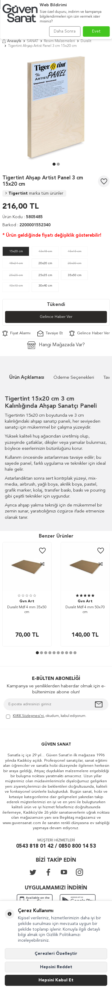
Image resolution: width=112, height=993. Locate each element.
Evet (96, 31)
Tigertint (34, 193)
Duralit (86, 41)
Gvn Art (26, 601)
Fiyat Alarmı (16, 333)
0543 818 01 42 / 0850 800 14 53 (56, 846)
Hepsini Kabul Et (56, 980)
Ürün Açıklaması (26, 377)
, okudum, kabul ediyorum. (46, 716)
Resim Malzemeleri (59, 41)
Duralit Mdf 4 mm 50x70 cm (85, 610)
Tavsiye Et (50, 333)
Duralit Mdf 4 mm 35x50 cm (27, 610)
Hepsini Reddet (56, 967)
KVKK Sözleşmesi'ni (28, 716)
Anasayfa (11, 41)
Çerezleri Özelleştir (56, 954)
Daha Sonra (65, 31)
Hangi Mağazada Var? (56, 345)
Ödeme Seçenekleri (73, 377)
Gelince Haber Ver (56, 317)
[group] (56, 106)
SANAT (32, 41)
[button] (54, 164)
